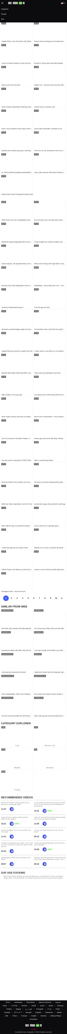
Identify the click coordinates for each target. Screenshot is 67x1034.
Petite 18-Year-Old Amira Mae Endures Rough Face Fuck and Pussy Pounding (49, 818)
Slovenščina (31, 1002)
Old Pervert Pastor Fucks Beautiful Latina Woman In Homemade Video (15, 803)
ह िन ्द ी (17, 1012)
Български (33, 1019)
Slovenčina (49, 1012)
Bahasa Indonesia (45, 1002)
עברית (49, 1009)
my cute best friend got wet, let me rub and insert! (48, 831)
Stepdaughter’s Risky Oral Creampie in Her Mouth (15, 858)
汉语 (6, 1016)
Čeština (9, 1009)
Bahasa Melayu (56, 1016)
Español (38, 1012)
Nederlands (18, 1002)
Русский (28, 1012)
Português (39, 1009)
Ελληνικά (60, 1006)
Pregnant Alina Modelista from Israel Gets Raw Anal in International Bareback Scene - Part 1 (50, 858)
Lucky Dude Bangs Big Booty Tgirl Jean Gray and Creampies (49, 844)
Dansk (51, 1006)
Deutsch (24, 1006)
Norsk (5, 1006)
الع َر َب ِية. (28, 1009)
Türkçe (14, 1016)
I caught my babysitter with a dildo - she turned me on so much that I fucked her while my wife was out (17, 844)
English (33, 1016)
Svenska (43, 1016)
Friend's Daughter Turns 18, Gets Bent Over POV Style (16, 831)
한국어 (8, 1002)
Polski (58, 1009)
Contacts (33, 1029)
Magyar (18, 1009)
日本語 (33, 1006)
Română (7, 1012)
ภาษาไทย (14, 1006)
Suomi (42, 1006)
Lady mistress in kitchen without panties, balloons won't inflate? (15, 818)
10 (56, 598)
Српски (57, 1002)
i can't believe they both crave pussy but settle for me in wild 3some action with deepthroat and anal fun (49, 804)
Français (24, 1016)
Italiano (59, 1012)
